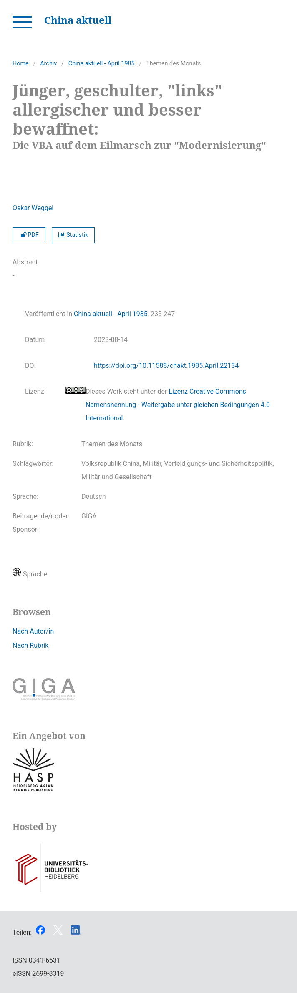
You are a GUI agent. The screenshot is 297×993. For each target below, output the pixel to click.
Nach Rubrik (30, 645)
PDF (29, 235)
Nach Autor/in (33, 631)
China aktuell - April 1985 (101, 63)
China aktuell (77, 20)
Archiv (48, 63)
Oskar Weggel (33, 208)
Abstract (25, 262)
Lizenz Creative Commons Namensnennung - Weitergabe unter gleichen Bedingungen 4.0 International (178, 404)
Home (21, 63)
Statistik (73, 235)
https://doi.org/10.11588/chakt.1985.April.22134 (166, 366)
